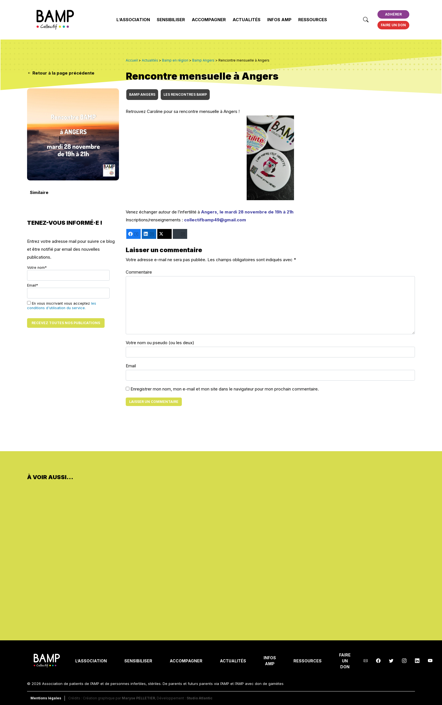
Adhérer (393, 14)
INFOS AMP (279, 19)
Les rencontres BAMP (185, 94)
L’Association (133, 19)
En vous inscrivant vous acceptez (61, 305)
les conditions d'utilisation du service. (61, 305)
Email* (68, 290)
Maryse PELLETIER (138, 698)
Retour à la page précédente (60, 73)
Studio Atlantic (200, 698)
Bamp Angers (142, 94)
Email (131, 365)
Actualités (246, 19)
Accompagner (209, 19)
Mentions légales (45, 698)
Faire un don (393, 25)
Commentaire (139, 272)
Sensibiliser (171, 19)
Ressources (312, 19)
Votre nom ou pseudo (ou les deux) (160, 342)
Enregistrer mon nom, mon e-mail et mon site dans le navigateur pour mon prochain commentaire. (225, 389)
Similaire (39, 192)
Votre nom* (68, 273)
